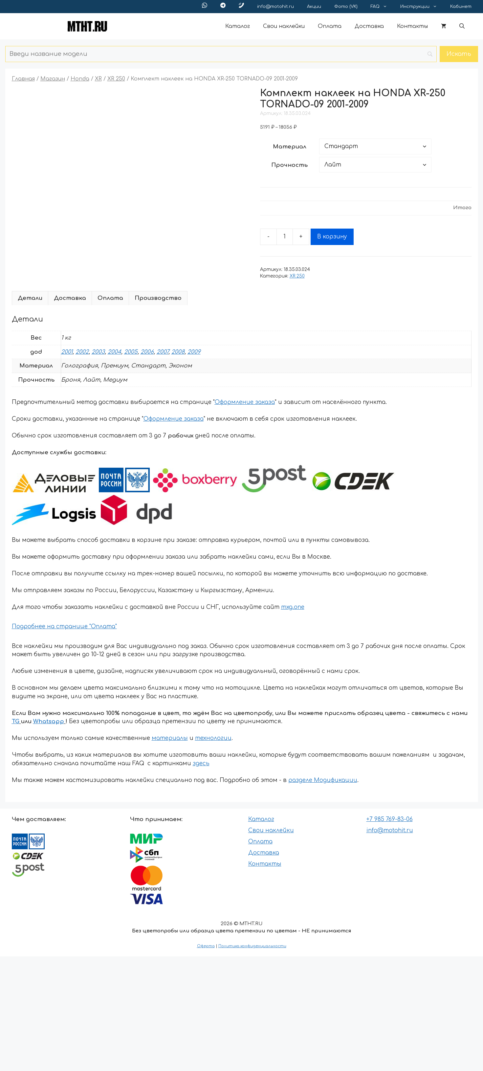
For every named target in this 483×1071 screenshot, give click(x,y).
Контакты (412, 26)
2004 (114, 352)
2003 (98, 352)
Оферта (206, 946)
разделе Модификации (322, 780)
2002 (82, 352)
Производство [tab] (158, 298)
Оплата (329, 26)
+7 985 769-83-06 (389, 819)
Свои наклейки (284, 26)
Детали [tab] (30, 298)
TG (15, 721)
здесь (201, 763)
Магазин (52, 79)
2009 (194, 352)
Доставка (369, 26)
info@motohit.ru (275, 6)
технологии (213, 738)
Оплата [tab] (110, 298)
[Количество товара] (284, 237)
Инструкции (422, 6)
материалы (170, 738)
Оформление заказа (245, 402)
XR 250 (116, 79)
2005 (131, 352)
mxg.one (292, 607)
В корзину (332, 237)
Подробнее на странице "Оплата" (64, 626)
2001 (67, 352)
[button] (462, 26)
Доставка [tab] (70, 298)
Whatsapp (48, 721)
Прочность (289, 165)
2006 (147, 352)
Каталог (237, 26)
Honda (80, 79)
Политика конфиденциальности (252, 946)
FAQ (382, 6)
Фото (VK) (346, 6)
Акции (314, 6)
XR (98, 79)
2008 (178, 352)
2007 (162, 352)
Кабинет (461, 6)
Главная (23, 79)
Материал (289, 147)
